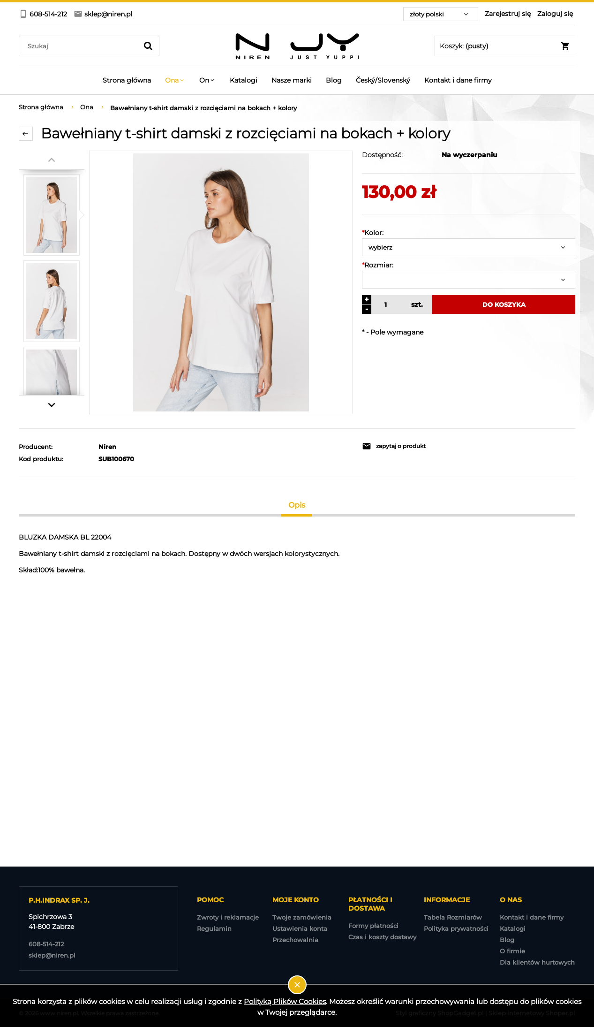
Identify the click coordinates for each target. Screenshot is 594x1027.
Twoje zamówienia (301, 917)
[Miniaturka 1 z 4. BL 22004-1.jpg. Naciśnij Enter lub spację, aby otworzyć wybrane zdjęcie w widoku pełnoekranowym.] (51, 215)
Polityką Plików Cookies (285, 1001)
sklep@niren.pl (52, 955)
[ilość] (384, 304)
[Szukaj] (148, 46)
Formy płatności (373, 925)
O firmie (512, 951)
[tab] (297, 505)
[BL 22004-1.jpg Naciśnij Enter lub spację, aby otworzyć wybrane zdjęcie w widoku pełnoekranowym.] (221, 282)
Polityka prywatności (456, 928)
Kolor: (372, 232)
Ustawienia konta (299, 928)
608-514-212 (46, 944)
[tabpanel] (297, 554)
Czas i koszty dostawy (382, 937)
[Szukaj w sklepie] (80, 46)
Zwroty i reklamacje (228, 917)
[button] (413, 446)
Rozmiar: (377, 265)
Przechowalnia (295, 939)
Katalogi (513, 928)
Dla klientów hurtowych (537, 962)
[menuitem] (127, 80)
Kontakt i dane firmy (532, 917)
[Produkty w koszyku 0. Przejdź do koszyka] (505, 46)
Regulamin (214, 928)
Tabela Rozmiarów (453, 917)
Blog (507, 939)
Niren (107, 446)
